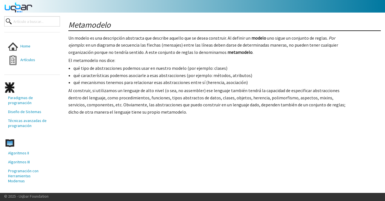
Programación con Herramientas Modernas (23, 175)
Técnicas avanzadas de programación (27, 123)
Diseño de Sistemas (24, 111)
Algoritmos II (18, 152)
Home (19, 46)
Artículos (21, 60)
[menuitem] (27, 46)
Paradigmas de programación (20, 100)
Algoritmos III (19, 161)
